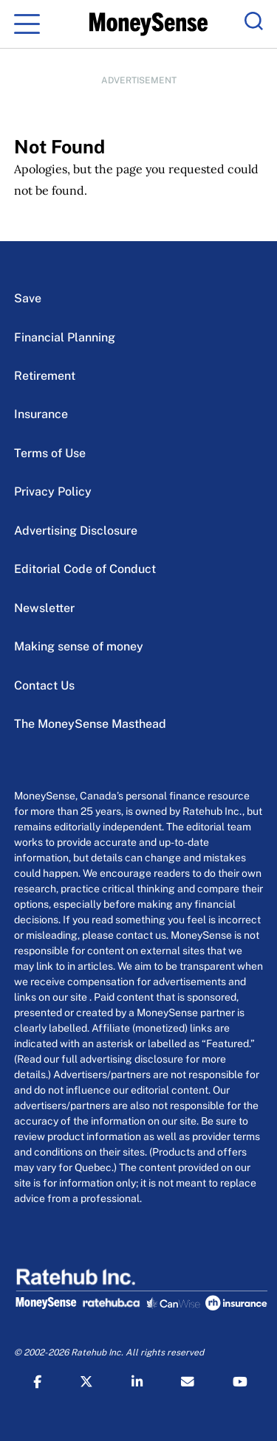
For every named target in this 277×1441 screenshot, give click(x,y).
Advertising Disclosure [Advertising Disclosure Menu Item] (75, 531)
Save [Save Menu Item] (27, 298)
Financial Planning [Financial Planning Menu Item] (64, 337)
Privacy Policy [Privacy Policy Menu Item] (53, 492)
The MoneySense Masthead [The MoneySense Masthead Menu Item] (90, 724)
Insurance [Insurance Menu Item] (41, 414)
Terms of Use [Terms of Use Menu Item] (50, 453)
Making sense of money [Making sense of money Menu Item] (78, 646)
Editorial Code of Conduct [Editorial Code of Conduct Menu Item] (85, 569)
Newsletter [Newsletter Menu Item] (44, 608)
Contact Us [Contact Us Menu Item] (44, 685)
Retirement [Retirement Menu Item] (44, 376)
